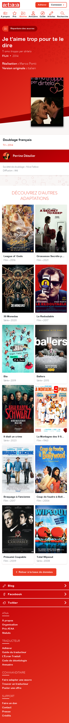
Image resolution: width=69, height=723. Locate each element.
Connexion (57, 5)
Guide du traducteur (14, 652)
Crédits (6, 715)
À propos (5, 14)
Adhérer (42, 5)
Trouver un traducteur (15, 683)
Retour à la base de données (34, 572)
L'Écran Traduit (11, 656)
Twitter (35, 602)
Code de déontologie (14, 660)
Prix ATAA (8, 628)
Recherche (62, 14)
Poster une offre (11, 688)
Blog (35, 585)
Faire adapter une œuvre (17, 679)
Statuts (6, 632)
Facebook (35, 594)
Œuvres (23, 14)
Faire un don (9, 703)
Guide (43, 14)
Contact (6, 707)
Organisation (10, 624)
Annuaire (33, 14)
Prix (15, 14)
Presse (6, 711)
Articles (51, 14)
